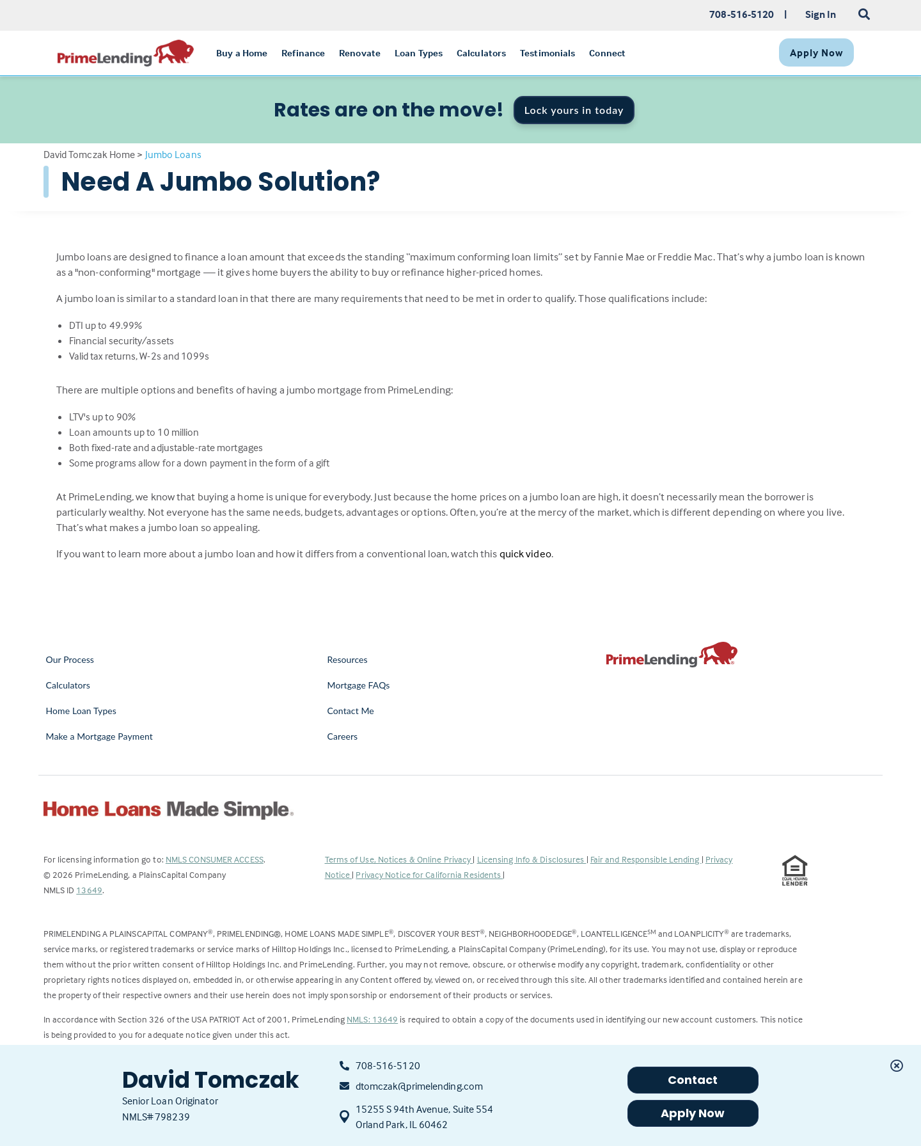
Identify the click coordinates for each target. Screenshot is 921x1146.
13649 (89, 889)
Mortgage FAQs (358, 685)
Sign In (821, 14)
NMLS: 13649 (372, 1019)
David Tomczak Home (89, 154)
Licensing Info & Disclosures (531, 859)
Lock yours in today (574, 110)
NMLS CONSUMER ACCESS (215, 859)
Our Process (70, 659)
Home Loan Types (81, 710)
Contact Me (350, 710)
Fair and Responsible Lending (646, 859)
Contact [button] (693, 1080)
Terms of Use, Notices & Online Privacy (399, 859)
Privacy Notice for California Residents (429, 874)
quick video (525, 554)
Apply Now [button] (693, 1113)
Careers (342, 736)
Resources (347, 659)
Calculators (68, 685)
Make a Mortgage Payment (99, 736)
